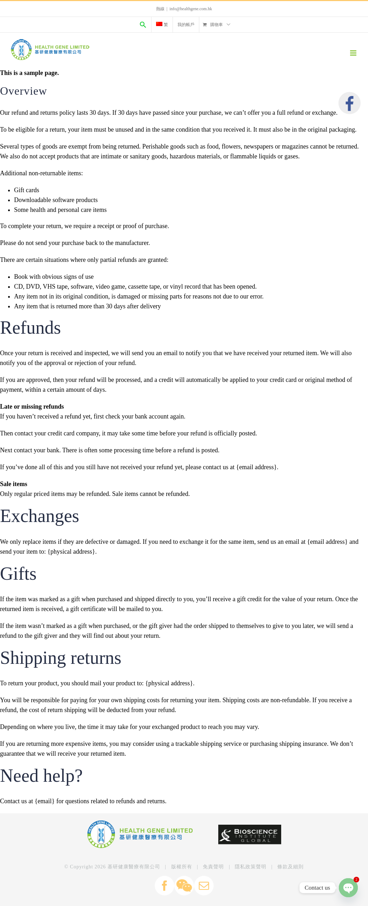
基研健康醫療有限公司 (134, 866)
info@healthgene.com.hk (190, 8)
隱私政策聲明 (250, 866)
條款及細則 (290, 866)
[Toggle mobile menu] (353, 53)
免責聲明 (213, 866)
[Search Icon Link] (143, 24)
